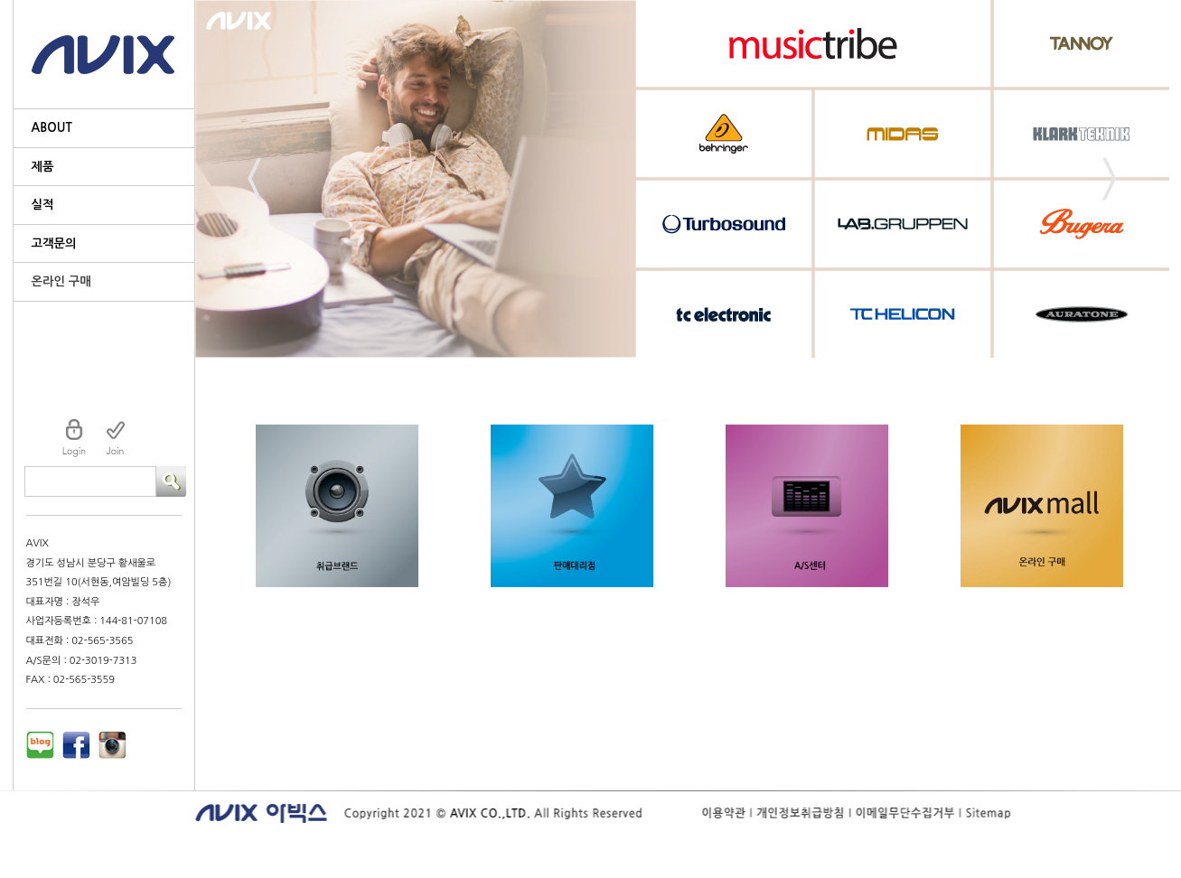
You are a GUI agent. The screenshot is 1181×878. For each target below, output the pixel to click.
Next (1109, 179)
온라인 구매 (61, 281)
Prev (254, 179)
